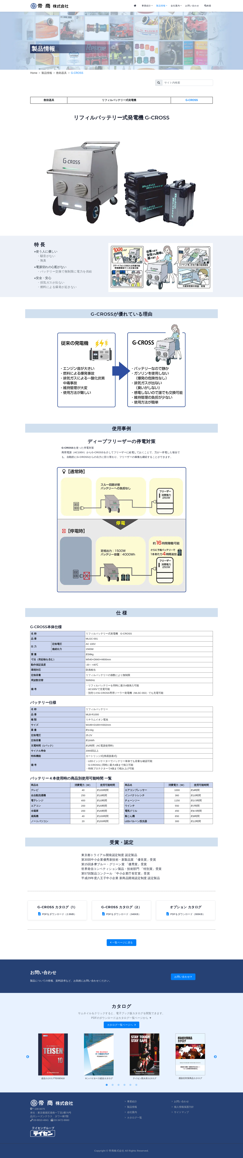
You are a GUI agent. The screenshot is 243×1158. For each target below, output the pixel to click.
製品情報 (160, 5)
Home (33, 72)
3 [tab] (118, 1085)
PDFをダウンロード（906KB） (185, 914)
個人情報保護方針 (182, 1106)
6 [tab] (136, 1085)
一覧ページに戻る (121, 942)
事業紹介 (146, 5)
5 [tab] (130, 1085)
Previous (27, 1056)
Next (215, 1056)
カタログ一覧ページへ (121, 1024)
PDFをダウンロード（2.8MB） (57, 914)
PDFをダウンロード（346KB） (121, 914)
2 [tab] (112, 1085)
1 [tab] (106, 1085)
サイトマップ (180, 1112)
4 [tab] (124, 1085)
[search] (187, 83)
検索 (207, 5)
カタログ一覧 (133, 1117)
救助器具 (61, 72)
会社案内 (175, 5)
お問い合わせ (192, 5)
